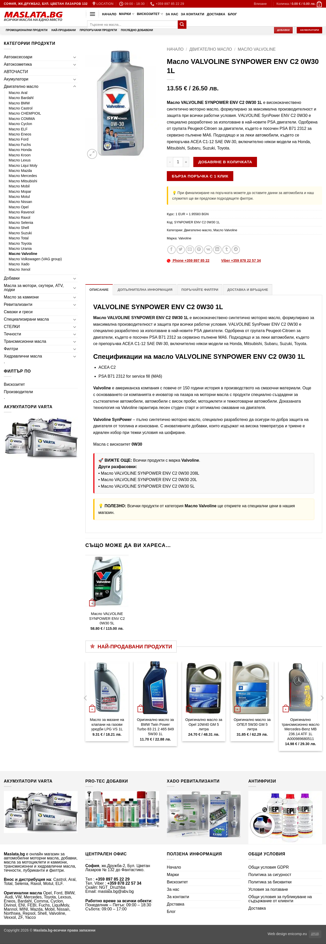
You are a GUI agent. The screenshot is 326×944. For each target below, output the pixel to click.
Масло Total (19, 238)
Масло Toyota (20, 243)
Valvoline (184, 238)
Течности (12, 334)
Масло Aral (18, 93)
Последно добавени (137, 30)
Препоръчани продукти (98, 30)
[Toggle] (75, 57)
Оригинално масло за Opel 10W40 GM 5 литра (203, 724)
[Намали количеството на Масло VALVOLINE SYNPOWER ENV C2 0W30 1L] (170, 162)
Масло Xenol (19, 269)
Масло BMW (19, 103)
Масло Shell (19, 228)
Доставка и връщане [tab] (247, 290)
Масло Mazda (20, 171)
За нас (172, 14)
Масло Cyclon (20, 124)
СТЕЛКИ (12, 326)
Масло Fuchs (20, 145)
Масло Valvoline (23, 254)
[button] (260, 4)
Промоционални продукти (27, 30)
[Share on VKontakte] (208, 249)
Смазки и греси (18, 312)
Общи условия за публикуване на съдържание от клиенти (280, 899)
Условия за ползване (268, 889)
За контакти (192, 14)
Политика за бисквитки (270, 882)
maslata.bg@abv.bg (116, 891)
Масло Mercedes (23, 176)
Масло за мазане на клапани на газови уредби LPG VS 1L (107, 724)
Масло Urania (20, 249)
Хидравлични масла (23, 356)
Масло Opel (19, 207)
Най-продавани (63, 30)
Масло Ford (19, 139)
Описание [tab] (99, 290)
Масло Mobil (19, 186)
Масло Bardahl (21, 98)
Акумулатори (16, 79)
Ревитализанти (18, 304)
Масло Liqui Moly (23, 165)
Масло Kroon (20, 155)
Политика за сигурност (269, 874)
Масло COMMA (22, 119)
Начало (109, 14)
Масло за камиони (21, 297)
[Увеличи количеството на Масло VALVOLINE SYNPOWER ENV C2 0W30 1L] (186, 162)
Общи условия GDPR (268, 867)
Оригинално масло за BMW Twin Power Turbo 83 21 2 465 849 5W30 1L (155, 727)
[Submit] (182, 24)
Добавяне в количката (225, 162)
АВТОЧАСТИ (16, 72)
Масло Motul (19, 197)
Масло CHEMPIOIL (25, 113)
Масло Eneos (20, 134)
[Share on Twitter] (180, 249)
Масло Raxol (19, 217)
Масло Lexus (20, 160)
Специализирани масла (26, 319)
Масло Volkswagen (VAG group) (35, 259)
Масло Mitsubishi (23, 181)
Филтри (11, 349)
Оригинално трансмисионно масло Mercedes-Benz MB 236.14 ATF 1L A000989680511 (300, 729)
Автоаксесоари (18, 57)
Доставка (216, 14)
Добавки (12, 278)
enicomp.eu (297, 934)
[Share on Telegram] (236, 249)
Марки (126, 13)
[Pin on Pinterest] (199, 249)
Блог (232, 14)
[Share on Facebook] (171, 249)
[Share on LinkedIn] (217, 249)
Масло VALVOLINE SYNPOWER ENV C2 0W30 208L (150, 473)
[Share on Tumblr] (226, 249)
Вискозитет (150, 13)
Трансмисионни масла (25, 341)
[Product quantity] (178, 162)
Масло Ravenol (21, 212)
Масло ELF (18, 129)
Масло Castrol (21, 108)
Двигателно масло (21, 86)
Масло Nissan (20, 202)
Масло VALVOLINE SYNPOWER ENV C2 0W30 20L (149, 479)
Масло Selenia (21, 223)
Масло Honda (20, 150)
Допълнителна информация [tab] (145, 290)
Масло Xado (19, 264)
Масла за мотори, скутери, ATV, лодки (34, 287)
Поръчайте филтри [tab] (199, 290)
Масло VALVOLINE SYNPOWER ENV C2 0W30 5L (148, 486)
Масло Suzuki (20, 233)
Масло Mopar (20, 191)
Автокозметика (18, 64)
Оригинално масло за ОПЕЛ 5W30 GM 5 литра (252, 724)
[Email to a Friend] (190, 249)
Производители (18, 392)
